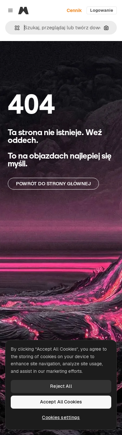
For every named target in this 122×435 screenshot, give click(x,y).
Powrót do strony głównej (53, 183)
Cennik (74, 10)
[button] (14, 27)
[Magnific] (23, 10)
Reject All (61, 386)
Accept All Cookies (61, 402)
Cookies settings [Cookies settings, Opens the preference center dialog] (61, 417)
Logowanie (101, 10)
